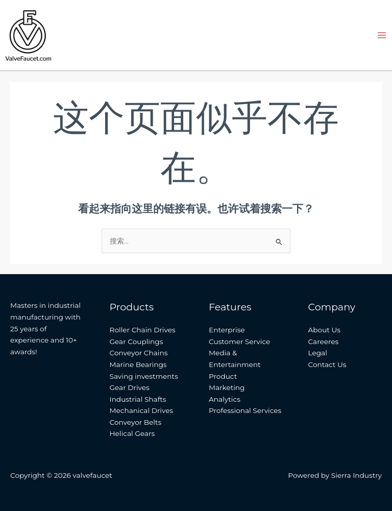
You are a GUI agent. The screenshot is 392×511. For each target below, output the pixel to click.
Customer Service (239, 341)
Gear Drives (130, 387)
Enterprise (227, 330)
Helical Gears (132, 433)
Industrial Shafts (138, 399)
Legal (317, 353)
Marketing (226, 387)
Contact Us (327, 364)
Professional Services (245, 410)
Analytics (224, 399)
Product (223, 376)
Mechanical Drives (142, 410)
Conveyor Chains (139, 353)
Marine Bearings (138, 364)
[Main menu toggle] (382, 35)
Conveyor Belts (136, 422)
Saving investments (144, 376)
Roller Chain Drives (143, 330)
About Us (324, 330)
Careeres (323, 341)
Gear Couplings (136, 341)
